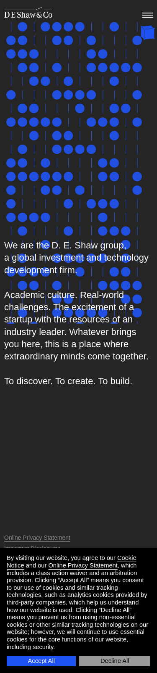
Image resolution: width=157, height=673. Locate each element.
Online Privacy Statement (82, 565)
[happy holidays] (147, 33)
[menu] (146, 13)
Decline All (114, 660)
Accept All (41, 660)
